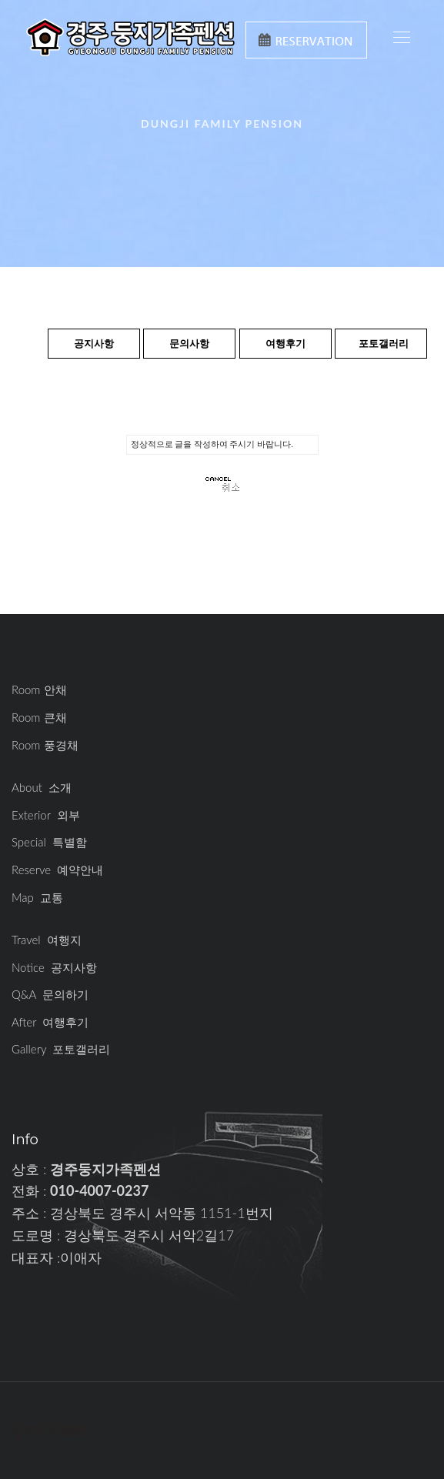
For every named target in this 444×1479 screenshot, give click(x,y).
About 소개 (42, 787)
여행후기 (285, 343)
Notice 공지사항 (54, 967)
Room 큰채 (39, 717)
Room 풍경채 (45, 745)
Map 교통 (37, 897)
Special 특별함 (49, 842)
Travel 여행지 (47, 939)
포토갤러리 (384, 343)
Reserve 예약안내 (57, 869)
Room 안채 (39, 689)
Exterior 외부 (46, 815)
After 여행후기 (50, 1022)
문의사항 (189, 343)
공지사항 (94, 343)
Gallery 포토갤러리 (61, 1049)
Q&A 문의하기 (50, 994)
